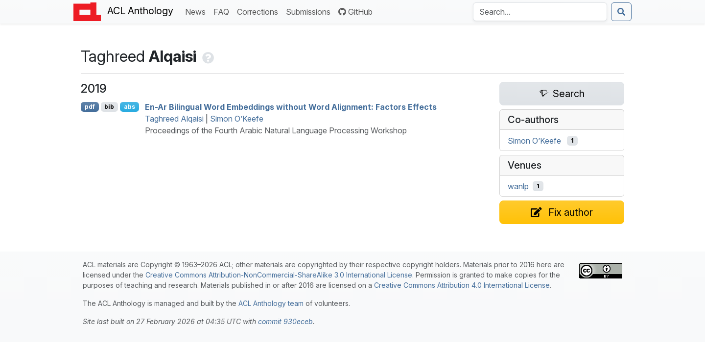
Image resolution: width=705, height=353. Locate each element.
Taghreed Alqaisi (174, 119)
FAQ (223, 11)
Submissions (310, 11)
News (197, 11)
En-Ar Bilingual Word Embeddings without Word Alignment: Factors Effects (291, 107)
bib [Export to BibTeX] (109, 106)
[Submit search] (621, 11)
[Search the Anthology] (540, 11)
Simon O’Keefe (236, 119)
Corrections (259, 11)
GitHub (355, 12)
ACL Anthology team (271, 303)
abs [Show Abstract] (129, 106)
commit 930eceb (285, 321)
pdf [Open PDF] (90, 106)
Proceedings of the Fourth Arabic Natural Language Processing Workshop (276, 130)
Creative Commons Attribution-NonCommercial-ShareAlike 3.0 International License (278, 275)
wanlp (518, 186)
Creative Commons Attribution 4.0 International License (462, 285)
